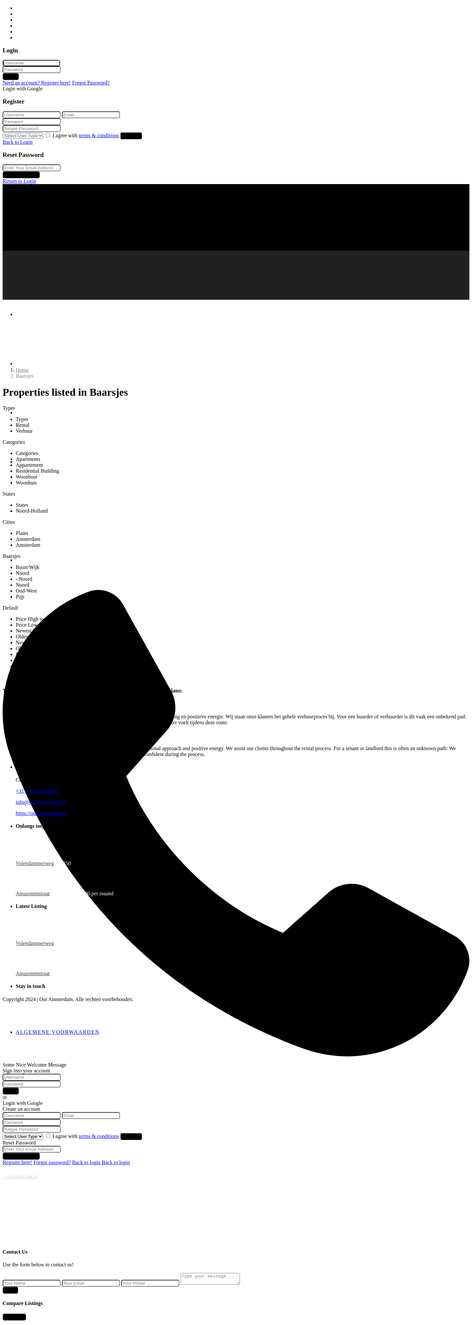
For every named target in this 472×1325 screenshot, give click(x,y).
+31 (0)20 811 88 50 (20, 1176)
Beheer (23, 25)
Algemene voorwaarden (58, 1032)
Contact (24, 37)
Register (131, 135)
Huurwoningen (31, 14)
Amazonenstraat (33, 893)
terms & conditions (99, 135)
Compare (14, 1318)
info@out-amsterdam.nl (41, 802)
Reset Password (21, 174)
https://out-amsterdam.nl (41, 813)
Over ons (25, 31)
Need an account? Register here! (37, 82)
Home (22, 8)
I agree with (86, 135)
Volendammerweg (35, 863)
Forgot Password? (91, 82)
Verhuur (24, 20)
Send (10, 1292)
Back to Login (18, 142)
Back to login (86, 1162)
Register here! (17, 1162)
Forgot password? (52, 1162)
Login (10, 76)
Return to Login (19, 181)
